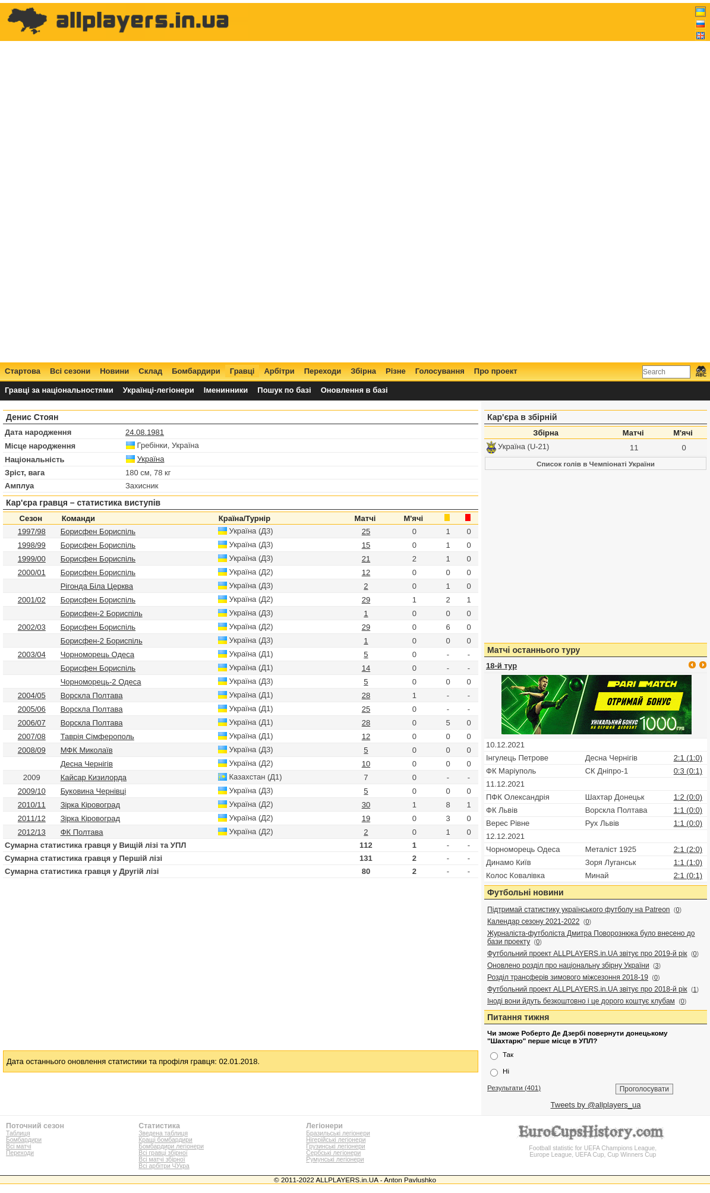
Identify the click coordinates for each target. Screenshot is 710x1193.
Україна (151, 459)
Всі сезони (70, 371)
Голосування (440, 371)
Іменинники (226, 390)
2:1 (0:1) (688, 875)
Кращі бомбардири (165, 1140)
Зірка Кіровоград (90, 804)
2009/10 (32, 791)
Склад (150, 371)
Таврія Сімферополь (97, 736)
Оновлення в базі (354, 390)
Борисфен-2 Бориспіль (102, 613)
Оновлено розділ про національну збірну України (568, 965)
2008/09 (32, 750)
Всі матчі (18, 1146)
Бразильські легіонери (338, 1133)
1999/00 (32, 558)
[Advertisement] (489, 182)
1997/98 (32, 531)
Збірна (363, 371)
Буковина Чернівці (93, 791)
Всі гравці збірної (162, 1153)
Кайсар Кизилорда (94, 777)
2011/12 (32, 818)
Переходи (323, 371)
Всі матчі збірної (161, 1159)
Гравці (242, 371)
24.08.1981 (144, 432)
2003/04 (32, 654)
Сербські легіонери (333, 1153)
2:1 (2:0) (688, 849)
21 (366, 558)
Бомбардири (196, 371)
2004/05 (32, 695)
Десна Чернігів (87, 763)
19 (366, 818)
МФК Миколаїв (87, 750)
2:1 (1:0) (688, 757)
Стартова (22, 371)
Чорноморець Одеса (97, 654)
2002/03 (32, 627)
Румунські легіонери (335, 1159)
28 (366, 695)
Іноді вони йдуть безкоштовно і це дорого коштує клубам (581, 1001)
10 (366, 763)
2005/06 (32, 709)
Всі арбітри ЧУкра (164, 1166)
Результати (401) (514, 1087)
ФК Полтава (82, 832)
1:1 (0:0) (688, 810)
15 (366, 545)
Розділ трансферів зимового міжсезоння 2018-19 (567, 977)
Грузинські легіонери (335, 1146)
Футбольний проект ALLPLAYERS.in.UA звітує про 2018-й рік (587, 989)
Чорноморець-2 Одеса (101, 681)
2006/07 (32, 722)
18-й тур (501, 665)
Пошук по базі (284, 390)
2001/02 (32, 599)
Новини (114, 371)
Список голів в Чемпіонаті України (596, 464)
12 (366, 572)
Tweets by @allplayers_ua (596, 1104)
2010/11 (32, 804)
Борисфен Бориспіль (98, 531)
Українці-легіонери (158, 390)
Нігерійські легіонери (335, 1140)
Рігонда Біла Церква (97, 586)
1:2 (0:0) (688, 797)
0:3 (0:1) (688, 770)
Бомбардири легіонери (171, 1146)
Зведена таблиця (163, 1133)
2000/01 (32, 572)
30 (366, 804)
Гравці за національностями (59, 390)
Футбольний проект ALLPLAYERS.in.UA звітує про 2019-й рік (587, 953)
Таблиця (18, 1133)
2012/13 (32, 832)
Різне (396, 371)
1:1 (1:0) (688, 862)
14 (366, 668)
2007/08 (32, 736)
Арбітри (279, 371)
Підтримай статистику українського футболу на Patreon (578, 909)
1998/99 (32, 545)
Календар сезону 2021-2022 (533, 921)
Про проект (495, 371)
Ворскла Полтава (92, 695)
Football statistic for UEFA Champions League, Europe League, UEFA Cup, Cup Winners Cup (593, 1148)
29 (366, 599)
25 (366, 531)
